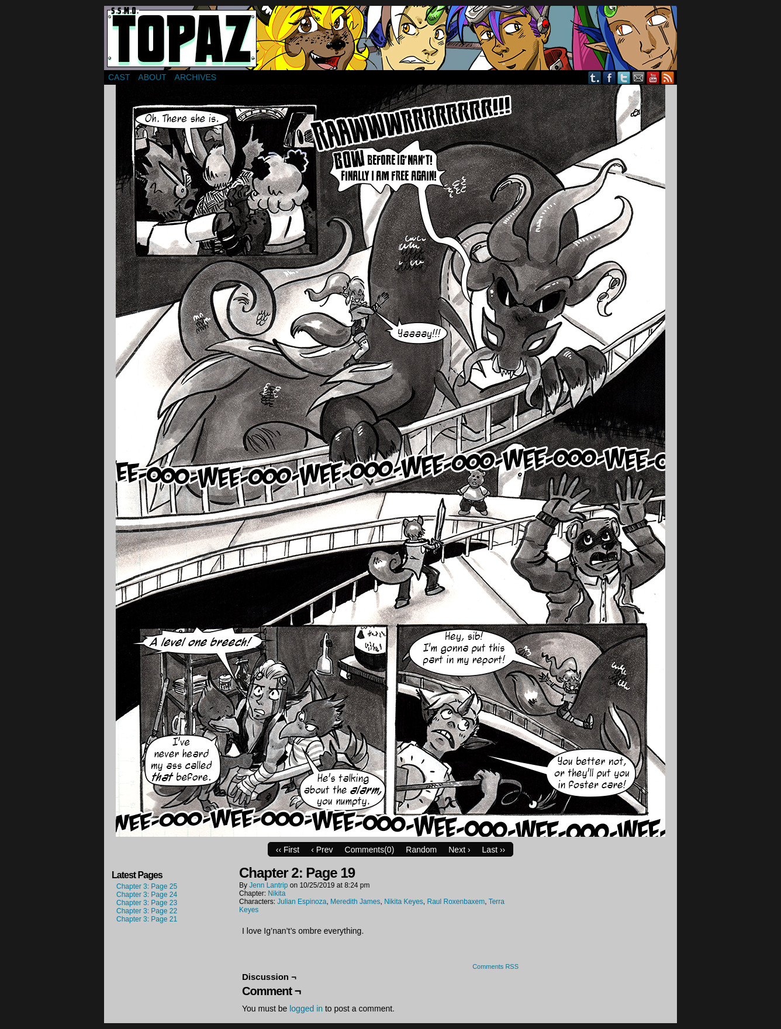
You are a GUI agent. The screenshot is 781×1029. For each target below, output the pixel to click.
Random (421, 849)
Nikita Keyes (403, 902)
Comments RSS (495, 966)
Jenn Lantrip (268, 885)
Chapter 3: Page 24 (146, 895)
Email (638, 77)
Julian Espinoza (301, 902)
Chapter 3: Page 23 (146, 903)
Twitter (624, 77)
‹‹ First (287, 849)
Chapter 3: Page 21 (146, 919)
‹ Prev (322, 849)
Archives (196, 77)
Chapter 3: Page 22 (146, 911)
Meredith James (355, 902)
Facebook (609, 77)
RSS (668, 77)
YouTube (653, 77)
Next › (459, 849)
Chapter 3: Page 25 (146, 886)
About (152, 77)
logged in (306, 1008)
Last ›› (494, 849)
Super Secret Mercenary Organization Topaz (390, 38)
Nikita (276, 893)
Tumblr (595, 77)
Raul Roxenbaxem (456, 902)
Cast (119, 77)
